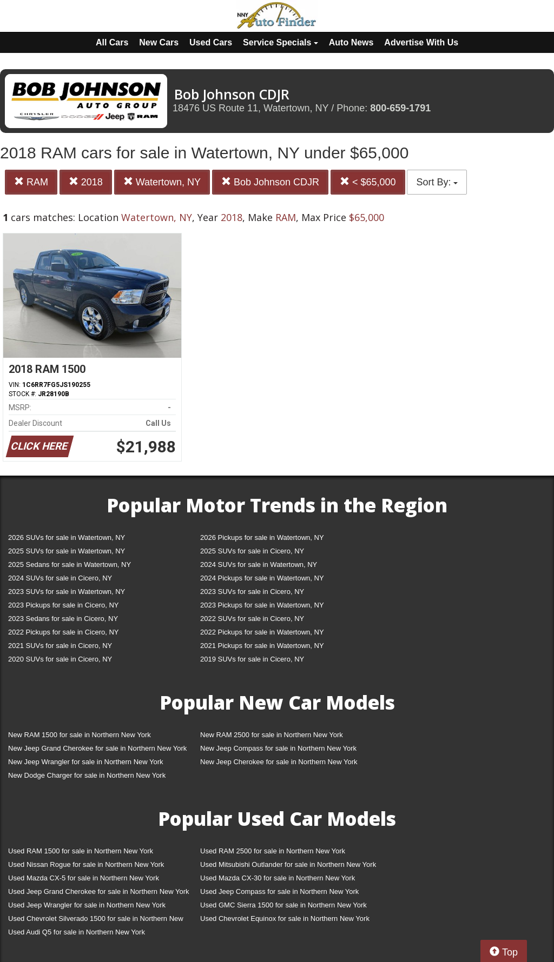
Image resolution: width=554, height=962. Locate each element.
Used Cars (210, 42)
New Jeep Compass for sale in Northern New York (278, 748)
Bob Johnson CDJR (270, 182)
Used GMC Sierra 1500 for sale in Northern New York (283, 905)
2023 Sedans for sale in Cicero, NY (63, 618)
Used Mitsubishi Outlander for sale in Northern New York (288, 864)
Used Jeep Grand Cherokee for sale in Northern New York (98, 891)
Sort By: (437, 182)
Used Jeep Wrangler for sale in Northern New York (87, 905)
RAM (31, 182)
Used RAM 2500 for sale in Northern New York (272, 851)
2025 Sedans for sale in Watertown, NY (69, 564)
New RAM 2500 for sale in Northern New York (271, 735)
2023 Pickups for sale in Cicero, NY (63, 605)
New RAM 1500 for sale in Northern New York (79, 735)
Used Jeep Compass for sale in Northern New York (279, 891)
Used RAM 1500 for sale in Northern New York (80, 851)
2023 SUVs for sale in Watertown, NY (66, 591)
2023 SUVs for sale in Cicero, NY (252, 591)
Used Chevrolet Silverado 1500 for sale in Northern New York (95, 920)
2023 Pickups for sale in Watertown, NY (262, 605)
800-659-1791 (400, 108)
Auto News (351, 42)
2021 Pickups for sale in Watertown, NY (262, 646)
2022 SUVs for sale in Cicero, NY (252, 618)
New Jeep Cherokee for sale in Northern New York (278, 762)
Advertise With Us (421, 42)
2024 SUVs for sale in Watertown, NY (258, 564)
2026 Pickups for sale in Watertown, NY (262, 537)
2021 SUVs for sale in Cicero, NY (60, 646)
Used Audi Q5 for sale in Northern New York (76, 932)
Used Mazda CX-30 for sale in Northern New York (277, 878)
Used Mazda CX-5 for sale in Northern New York (83, 878)
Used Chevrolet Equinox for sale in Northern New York (285, 918)
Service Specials (280, 42)
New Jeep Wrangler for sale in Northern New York (85, 762)
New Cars (159, 42)
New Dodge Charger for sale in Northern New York (87, 775)
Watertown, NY (162, 182)
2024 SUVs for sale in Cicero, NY (60, 578)
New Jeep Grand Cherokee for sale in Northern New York (97, 748)
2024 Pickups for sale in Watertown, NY (262, 578)
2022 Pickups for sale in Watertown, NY (262, 632)
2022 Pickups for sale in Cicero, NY (63, 632)
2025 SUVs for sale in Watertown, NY (66, 551)
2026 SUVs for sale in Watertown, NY (66, 537)
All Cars (112, 42)
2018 (86, 182)
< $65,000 (368, 182)
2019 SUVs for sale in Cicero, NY (252, 659)
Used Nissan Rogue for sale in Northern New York (86, 864)
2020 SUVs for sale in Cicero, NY (60, 659)
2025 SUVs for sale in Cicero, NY (252, 551)
